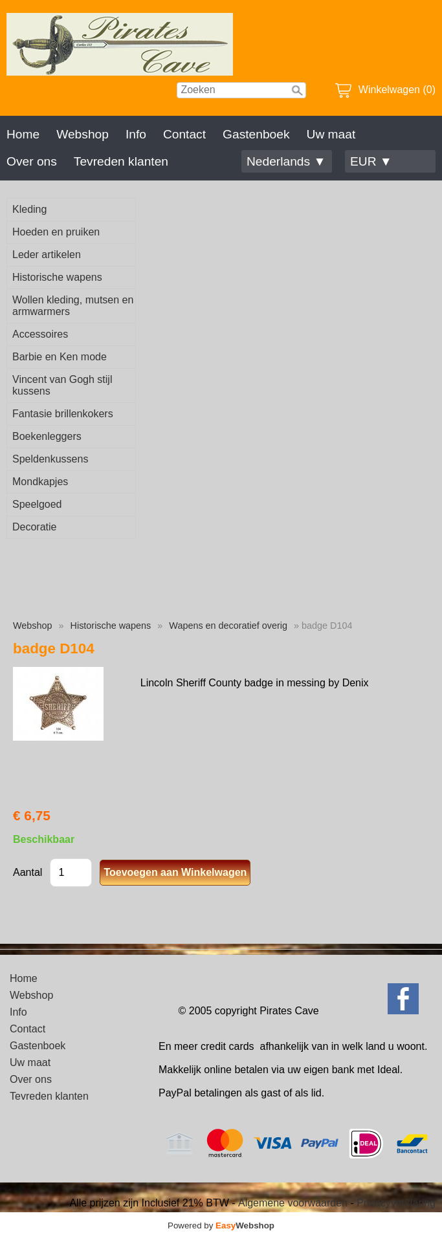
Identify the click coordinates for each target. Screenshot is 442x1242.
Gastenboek (256, 134)
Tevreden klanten (121, 161)
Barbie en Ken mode (59, 356)
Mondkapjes (40, 481)
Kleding (29, 209)
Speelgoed (37, 504)
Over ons (31, 161)
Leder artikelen (46, 254)
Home (22, 134)
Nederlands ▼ (286, 161)
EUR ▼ (371, 161)
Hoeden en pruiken (56, 231)
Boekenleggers (47, 436)
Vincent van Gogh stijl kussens (62, 385)
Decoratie (34, 526)
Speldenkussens (50, 458)
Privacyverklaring (396, 1202)
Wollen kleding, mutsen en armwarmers (72, 305)
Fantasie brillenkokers (62, 413)
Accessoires (40, 334)
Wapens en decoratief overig (228, 625)
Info (136, 134)
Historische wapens (57, 277)
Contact (184, 134)
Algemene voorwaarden (293, 1202)
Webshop (82, 134)
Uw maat (331, 134)
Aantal (27, 872)
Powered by (221, 1225)
